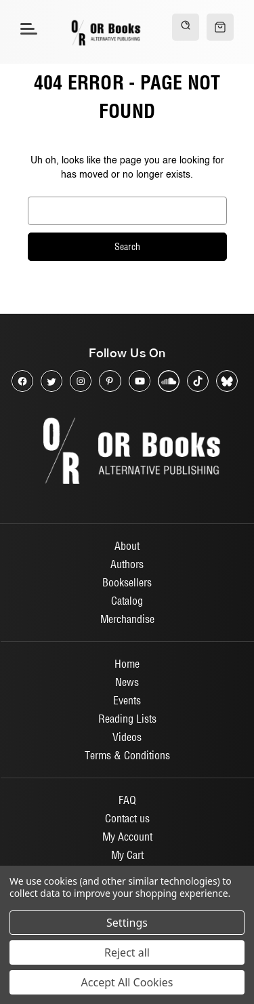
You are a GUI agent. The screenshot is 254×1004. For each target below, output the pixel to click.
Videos (127, 737)
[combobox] (127, 211)
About (127, 546)
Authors (127, 564)
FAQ (127, 800)
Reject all (127, 952)
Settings (127, 922)
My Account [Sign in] (127, 836)
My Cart (127, 855)
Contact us (127, 818)
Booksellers (127, 582)
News (127, 682)
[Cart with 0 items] (220, 27)
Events (127, 700)
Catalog (127, 600)
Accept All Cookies (127, 982)
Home (127, 663)
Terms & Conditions (127, 755)
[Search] (185, 27)
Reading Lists (127, 718)
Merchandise (127, 619)
